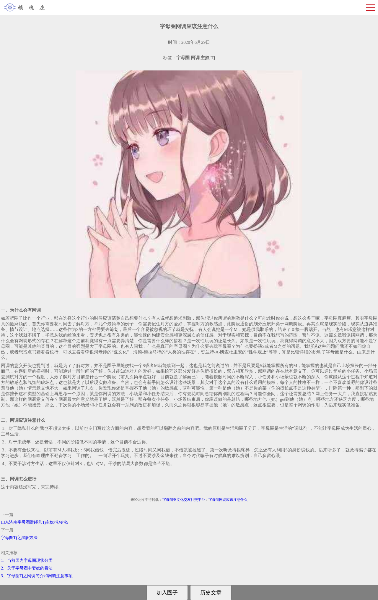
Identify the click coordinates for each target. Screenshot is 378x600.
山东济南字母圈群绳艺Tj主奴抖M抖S (35, 522)
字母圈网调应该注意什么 (227, 500)
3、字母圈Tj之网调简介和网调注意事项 (37, 576)
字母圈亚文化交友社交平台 (183, 500)
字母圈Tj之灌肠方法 (19, 537)
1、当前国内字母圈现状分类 (27, 560)
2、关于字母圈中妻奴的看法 (27, 568)
